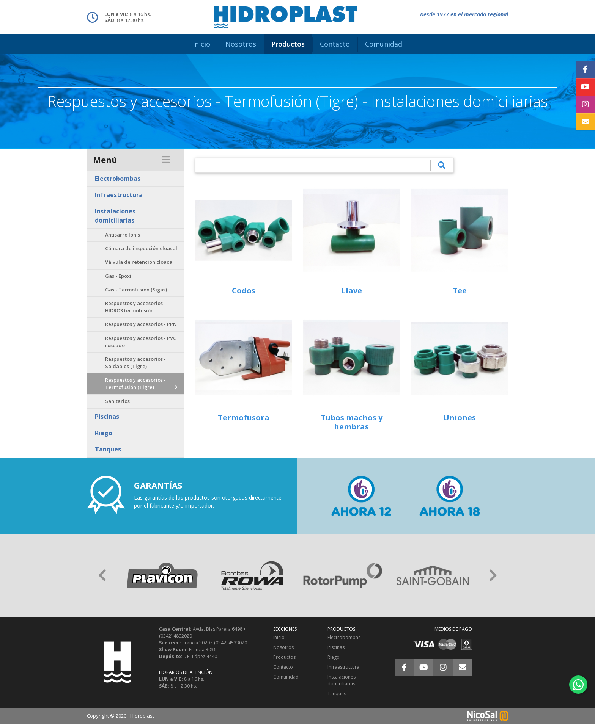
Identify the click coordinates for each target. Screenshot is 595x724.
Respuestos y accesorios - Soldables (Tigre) (135, 363)
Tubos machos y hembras (351, 422)
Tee (460, 290)
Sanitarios (117, 401)
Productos (284, 657)
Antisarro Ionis (122, 234)
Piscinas (107, 416)
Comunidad (286, 677)
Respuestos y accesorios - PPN (141, 324)
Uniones (459, 417)
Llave (351, 290)
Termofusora (243, 417)
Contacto (283, 667)
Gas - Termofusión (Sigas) (136, 289)
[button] (102, 575)
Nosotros (283, 647)
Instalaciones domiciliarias (115, 215)
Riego (103, 433)
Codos (243, 290)
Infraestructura (119, 195)
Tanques (108, 449)
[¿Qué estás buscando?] (312, 165)
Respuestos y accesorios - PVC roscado (140, 342)
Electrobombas (117, 178)
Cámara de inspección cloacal (141, 248)
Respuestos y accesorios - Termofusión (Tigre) (135, 383)
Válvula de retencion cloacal (139, 262)
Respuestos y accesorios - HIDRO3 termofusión (135, 307)
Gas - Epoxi (118, 276)
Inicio (279, 637)
